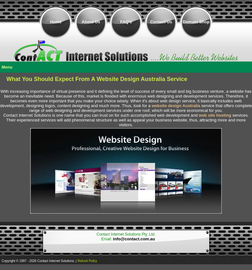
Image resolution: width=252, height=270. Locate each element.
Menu (7, 67)
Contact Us (161, 21)
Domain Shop (196, 21)
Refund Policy (87, 261)
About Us (91, 21)
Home (56, 21)
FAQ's (126, 21)
